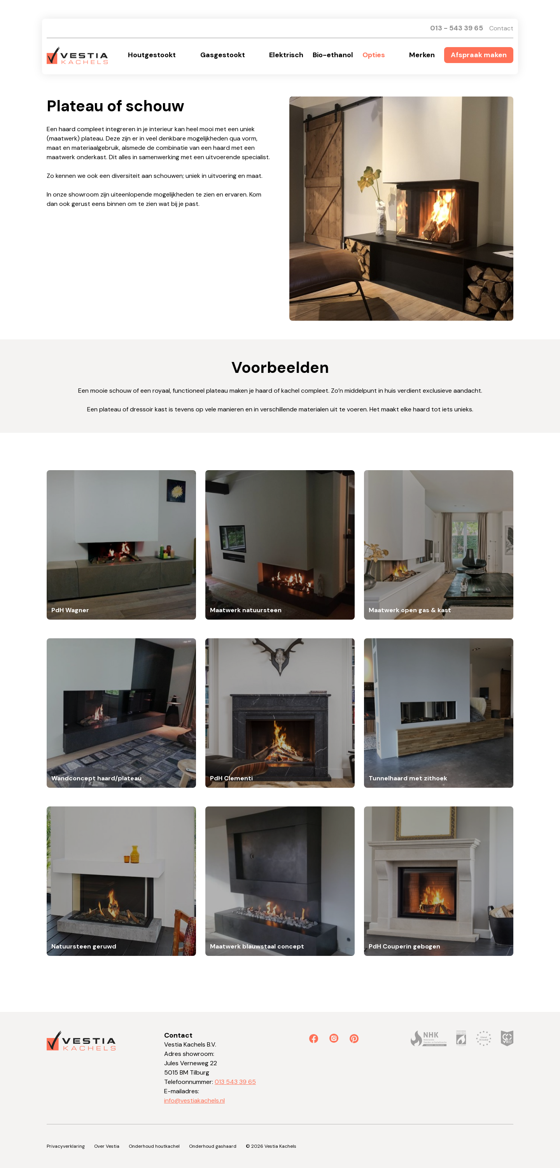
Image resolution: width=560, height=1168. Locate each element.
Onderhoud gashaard (212, 1146)
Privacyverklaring (66, 1146)
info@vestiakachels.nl (194, 1100)
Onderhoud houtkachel (154, 1146)
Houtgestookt (152, 55)
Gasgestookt (222, 55)
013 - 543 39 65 (456, 28)
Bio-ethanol (333, 55)
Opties (373, 55)
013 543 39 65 (235, 1082)
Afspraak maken (479, 55)
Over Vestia (106, 1146)
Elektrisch (286, 55)
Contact (501, 28)
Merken (422, 55)
